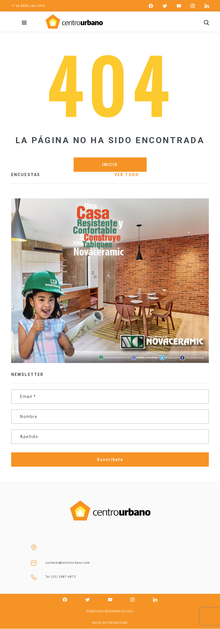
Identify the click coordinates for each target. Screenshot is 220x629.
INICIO (110, 164)
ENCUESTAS (25, 174)
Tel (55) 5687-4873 (61, 576)
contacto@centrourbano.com (68, 562)
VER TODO (126, 174)
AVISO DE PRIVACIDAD (110, 622)
